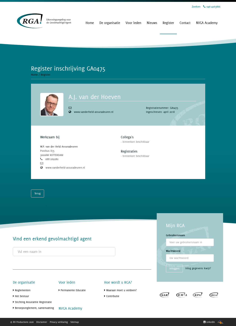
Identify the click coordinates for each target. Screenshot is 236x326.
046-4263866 (211, 6)
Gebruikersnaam (175, 235)
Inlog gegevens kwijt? (198, 268)
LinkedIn (209, 321)
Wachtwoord (173, 251)
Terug (37, 193)
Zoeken (196, 6)
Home (34, 74)
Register (45, 74)
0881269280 (51, 159)
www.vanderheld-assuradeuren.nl (93, 111)
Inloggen (174, 268)
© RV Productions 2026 (22, 321)
